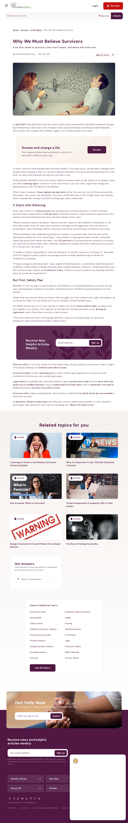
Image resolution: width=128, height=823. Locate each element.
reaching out (46, 373)
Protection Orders (73, 646)
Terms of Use (25, 808)
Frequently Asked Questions (77, 612)
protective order (79, 381)
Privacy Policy (12, 808)
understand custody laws (67, 384)
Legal (67, 640)
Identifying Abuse (73, 629)
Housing (68, 623)
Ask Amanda (35, 617)
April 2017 (20, 124)
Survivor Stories (72, 658)
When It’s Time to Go (81, 404)
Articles (24, 30)
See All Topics (42, 667)
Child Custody (36, 623)
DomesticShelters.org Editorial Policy (45, 808)
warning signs (30, 183)
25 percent (65, 240)
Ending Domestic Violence (41, 646)
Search (117, 15)
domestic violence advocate (31, 401)
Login (95, 5)
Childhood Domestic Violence (43, 629)
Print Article (102, 55)
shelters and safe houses (53, 367)
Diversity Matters (37, 640)
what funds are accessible (97, 393)
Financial (34, 658)
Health (68, 617)
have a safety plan (86, 305)
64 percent (51, 214)
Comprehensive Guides (40, 635)
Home (15, 30)
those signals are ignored (51, 192)
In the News (36, 30)
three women (43, 210)
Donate (97, 149)
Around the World (38, 612)
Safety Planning (72, 652)
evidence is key (54, 270)
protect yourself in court (46, 387)
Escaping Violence (38, 652)
